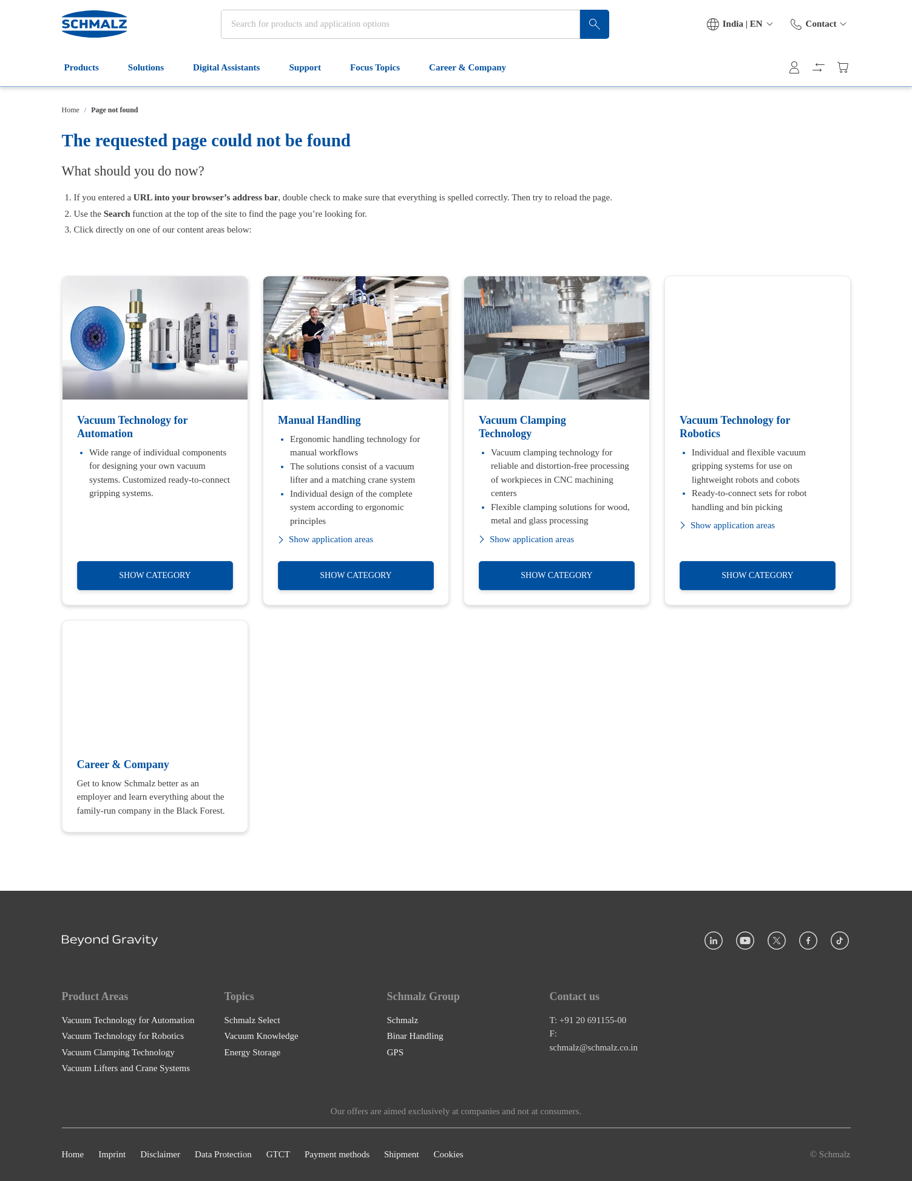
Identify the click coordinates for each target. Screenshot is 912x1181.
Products (88, 78)
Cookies (448, 1155)
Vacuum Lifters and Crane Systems (126, 1069)
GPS (395, 1052)
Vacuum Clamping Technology (118, 1052)
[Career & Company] (155, 726)
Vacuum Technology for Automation (128, 1020)
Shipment (401, 1155)
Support (312, 78)
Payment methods (337, 1155)
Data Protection (223, 1155)
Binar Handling (415, 1036)
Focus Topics (382, 78)
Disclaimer (160, 1155)
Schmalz (403, 1020)
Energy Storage (253, 1052)
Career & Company (475, 78)
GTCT (278, 1155)
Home (70, 110)
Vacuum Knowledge (262, 1036)
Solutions (153, 78)
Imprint (112, 1155)
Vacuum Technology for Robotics (123, 1036)
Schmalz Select (252, 1020)
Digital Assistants (233, 78)
